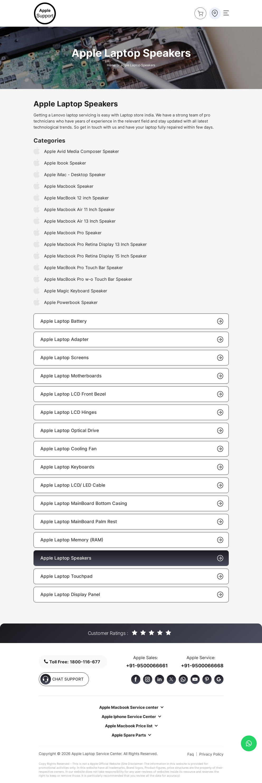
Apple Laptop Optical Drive (131, 431)
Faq (190, 754)
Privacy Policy (211, 754)
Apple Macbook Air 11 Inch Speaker (79, 209)
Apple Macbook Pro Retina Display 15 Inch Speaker (95, 256)
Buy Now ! (198, 12)
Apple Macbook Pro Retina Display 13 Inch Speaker (95, 244)
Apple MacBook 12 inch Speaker (76, 197)
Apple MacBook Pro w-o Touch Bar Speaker (88, 279)
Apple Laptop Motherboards (131, 376)
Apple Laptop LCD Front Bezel (131, 394)
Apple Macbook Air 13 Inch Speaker (80, 221)
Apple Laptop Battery (131, 321)
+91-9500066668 (202, 665)
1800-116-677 (85, 661)
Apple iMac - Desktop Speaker (75, 174)
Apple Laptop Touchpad (131, 576)
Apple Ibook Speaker (65, 163)
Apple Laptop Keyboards (131, 467)
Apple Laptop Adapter (131, 339)
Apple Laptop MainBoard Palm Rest (131, 522)
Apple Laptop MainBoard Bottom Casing (131, 503)
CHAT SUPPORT (62, 679)
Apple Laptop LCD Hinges (131, 412)
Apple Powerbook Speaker (71, 302)
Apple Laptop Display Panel (131, 595)
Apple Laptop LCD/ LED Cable (131, 485)
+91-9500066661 (147, 665)
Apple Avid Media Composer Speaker (81, 151)
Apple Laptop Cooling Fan (131, 449)
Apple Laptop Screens (131, 358)
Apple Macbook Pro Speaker (73, 232)
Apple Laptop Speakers (131, 558)
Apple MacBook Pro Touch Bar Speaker (83, 267)
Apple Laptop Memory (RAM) (131, 540)
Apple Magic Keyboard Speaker (75, 290)
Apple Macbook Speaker (68, 186)
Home (111, 65)
